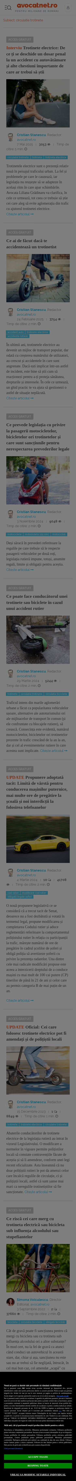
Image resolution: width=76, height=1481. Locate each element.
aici (60, 1411)
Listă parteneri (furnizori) (13, 1448)
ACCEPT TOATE (38, 1457)
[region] (38, 1426)
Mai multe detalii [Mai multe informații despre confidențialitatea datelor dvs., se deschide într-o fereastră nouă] (63, 1396)
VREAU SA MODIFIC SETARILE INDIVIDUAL (38, 1474)
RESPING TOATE (38, 1465)
